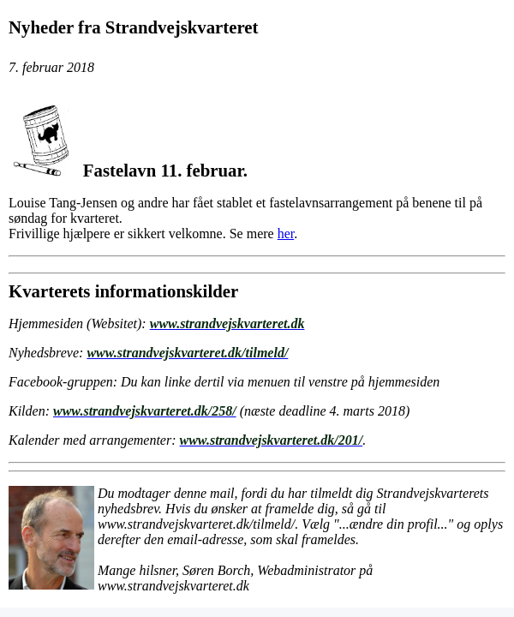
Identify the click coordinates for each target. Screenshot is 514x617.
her (286, 233)
